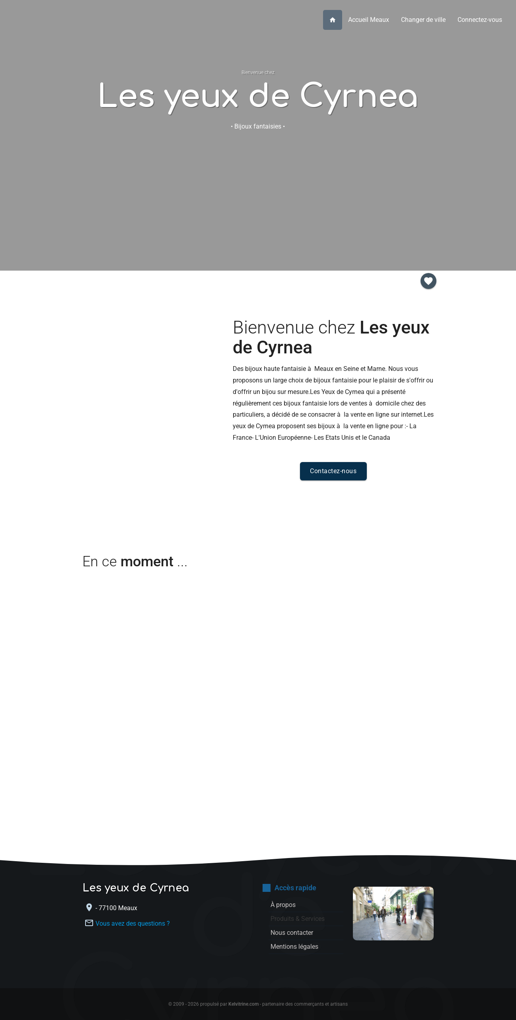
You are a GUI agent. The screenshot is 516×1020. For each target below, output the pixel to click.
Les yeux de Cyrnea (258, 97)
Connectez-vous (480, 19)
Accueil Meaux (368, 19)
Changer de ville (423, 19)
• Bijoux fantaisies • (258, 126)
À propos (137, 189)
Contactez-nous (333, 471)
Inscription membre (378, 189)
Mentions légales (294, 946)
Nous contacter (258, 189)
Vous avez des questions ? (132, 923)
